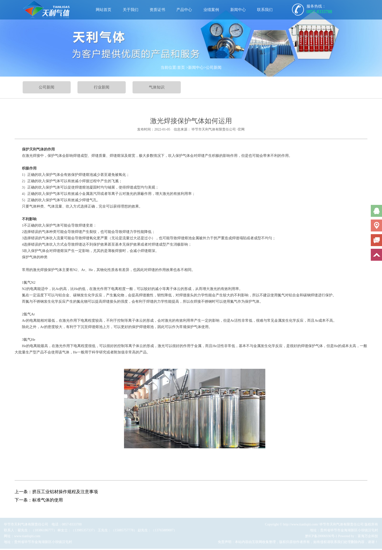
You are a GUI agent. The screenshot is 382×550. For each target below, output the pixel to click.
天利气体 (36, 149)
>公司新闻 (212, 67)
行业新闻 (101, 87)
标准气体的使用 (47, 500)
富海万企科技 (368, 537)
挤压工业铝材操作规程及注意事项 (65, 491)
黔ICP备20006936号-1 (321, 537)
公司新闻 (46, 87)
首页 (181, 67)
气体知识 (156, 87)
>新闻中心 (195, 67)
